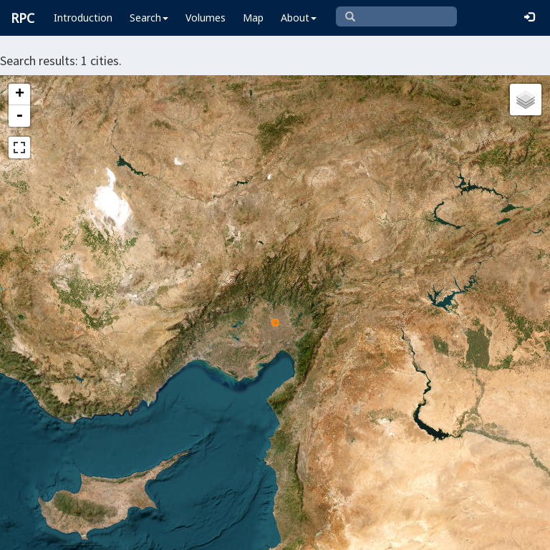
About (299, 17)
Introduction (83, 17)
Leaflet (35, 533)
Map (253, 17)
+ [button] (19, 94)
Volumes (205, 17)
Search (149, 17)
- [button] (19, 116)
